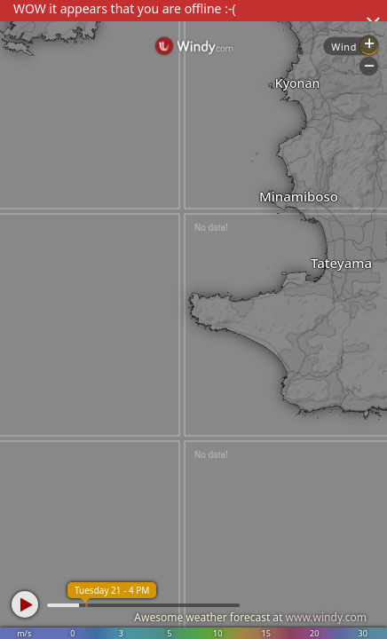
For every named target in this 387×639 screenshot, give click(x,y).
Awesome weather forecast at (250, 617)
